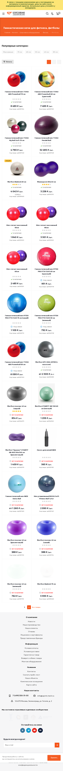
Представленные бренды (31, 638)
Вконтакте (22, 726)
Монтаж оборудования (31, 661)
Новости (31, 621)
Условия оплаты (31, 648)
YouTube (34, 726)
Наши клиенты (31, 628)
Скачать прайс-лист (31, 675)
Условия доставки (31, 651)
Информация (31, 644)
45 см (46, 52)
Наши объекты (31, 678)
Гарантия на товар (31, 655)
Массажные (8, 52)
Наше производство (31, 625)
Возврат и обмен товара (31, 658)
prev (20, 607)
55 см (37, 52)
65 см (28, 52)
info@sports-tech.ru (45, 696)
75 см (19, 52)
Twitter (40, 726)
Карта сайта (31, 685)
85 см (55, 52)
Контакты (31, 671)
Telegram (28, 726)
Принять (54, 758)
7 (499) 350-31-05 (20, 695)
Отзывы (31, 631)
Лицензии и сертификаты (32, 635)
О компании (31, 617)
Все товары (36, 607)
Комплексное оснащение (32, 681)
